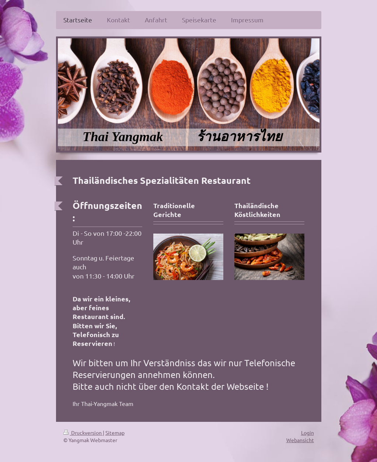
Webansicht (300, 440)
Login (307, 432)
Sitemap (115, 432)
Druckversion (83, 432)
